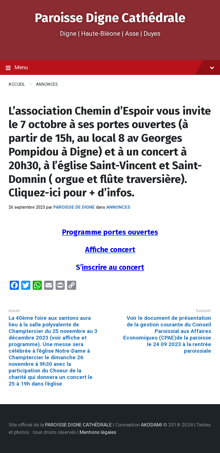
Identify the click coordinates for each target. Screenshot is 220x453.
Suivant (203, 310)
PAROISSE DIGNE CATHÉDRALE (78, 425)
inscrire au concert (113, 267)
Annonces (47, 84)
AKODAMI (151, 425)
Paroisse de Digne (74, 207)
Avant (14, 310)
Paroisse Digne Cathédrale (110, 17)
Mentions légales (98, 432)
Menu (110, 68)
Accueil (17, 84)
